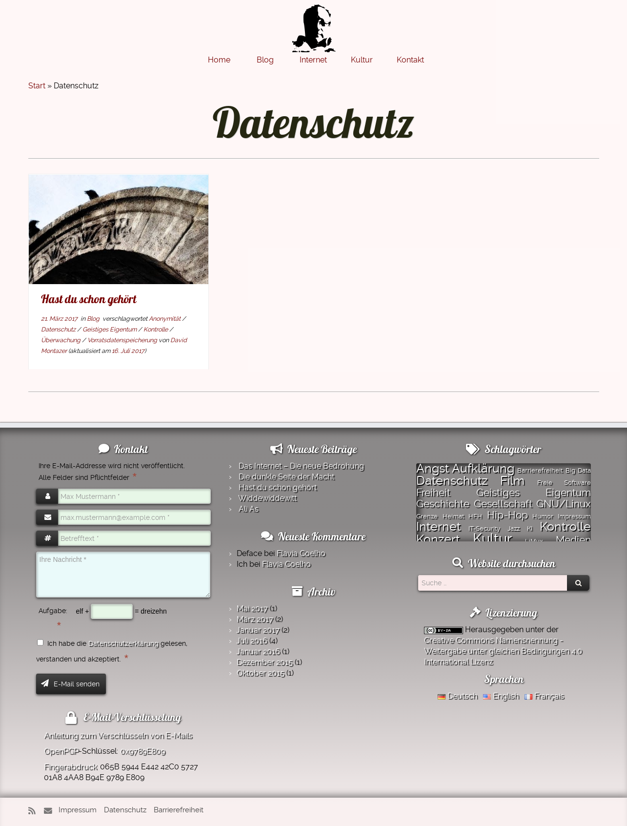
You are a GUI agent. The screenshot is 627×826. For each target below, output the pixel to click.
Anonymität (165, 318)
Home (219, 59)
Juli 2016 (251, 640)
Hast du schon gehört (88, 298)
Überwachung (61, 340)
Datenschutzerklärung (123, 643)
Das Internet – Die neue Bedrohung (301, 466)
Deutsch (457, 696)
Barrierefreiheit (178, 809)
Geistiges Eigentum (110, 329)
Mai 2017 (252, 608)
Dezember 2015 (265, 662)
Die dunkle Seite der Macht (286, 476)
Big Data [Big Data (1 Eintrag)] (578, 470)
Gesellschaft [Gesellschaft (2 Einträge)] (503, 504)
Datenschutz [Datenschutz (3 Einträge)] (451, 480)
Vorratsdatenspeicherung (123, 340)
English (501, 696)
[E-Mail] (50, 811)
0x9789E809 (142, 751)
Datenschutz (59, 329)
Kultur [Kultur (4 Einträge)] (492, 538)
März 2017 (255, 619)
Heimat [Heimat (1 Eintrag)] (453, 516)
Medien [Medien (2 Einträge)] (573, 540)
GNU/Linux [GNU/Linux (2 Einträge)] (563, 504)
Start (36, 85)
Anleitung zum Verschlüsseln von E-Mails (118, 735)
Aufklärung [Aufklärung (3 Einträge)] (483, 468)
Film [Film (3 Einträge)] (512, 480)
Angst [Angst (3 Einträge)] (432, 468)
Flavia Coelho (301, 553)
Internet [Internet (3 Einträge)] (438, 526)
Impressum (78, 809)
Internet (313, 59)
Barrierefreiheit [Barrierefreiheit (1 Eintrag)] (540, 470)
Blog (265, 59)
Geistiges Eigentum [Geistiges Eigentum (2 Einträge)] (533, 492)
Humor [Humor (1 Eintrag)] (542, 516)
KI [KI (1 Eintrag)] (529, 528)
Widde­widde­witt (267, 498)
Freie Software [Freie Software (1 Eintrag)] (564, 482)
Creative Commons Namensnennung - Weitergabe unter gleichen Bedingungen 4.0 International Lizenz (503, 651)
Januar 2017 (258, 630)
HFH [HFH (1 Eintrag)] (475, 516)
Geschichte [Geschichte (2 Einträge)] (442, 504)
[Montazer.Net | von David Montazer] (314, 33)
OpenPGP (61, 751)
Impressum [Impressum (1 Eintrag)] (574, 516)
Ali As (249, 509)
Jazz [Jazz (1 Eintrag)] (513, 528)
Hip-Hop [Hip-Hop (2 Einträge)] (507, 515)
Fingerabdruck (70, 766)
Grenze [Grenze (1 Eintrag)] (427, 516)
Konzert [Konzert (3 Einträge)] (438, 539)
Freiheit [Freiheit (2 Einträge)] (433, 492)
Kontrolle (156, 329)
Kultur (362, 59)
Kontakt (410, 59)
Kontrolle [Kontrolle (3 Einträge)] (565, 526)
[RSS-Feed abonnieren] (35, 811)
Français (544, 696)
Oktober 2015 (260, 673)
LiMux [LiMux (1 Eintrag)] (534, 541)
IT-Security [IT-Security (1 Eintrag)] (484, 528)
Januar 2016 (258, 651)
